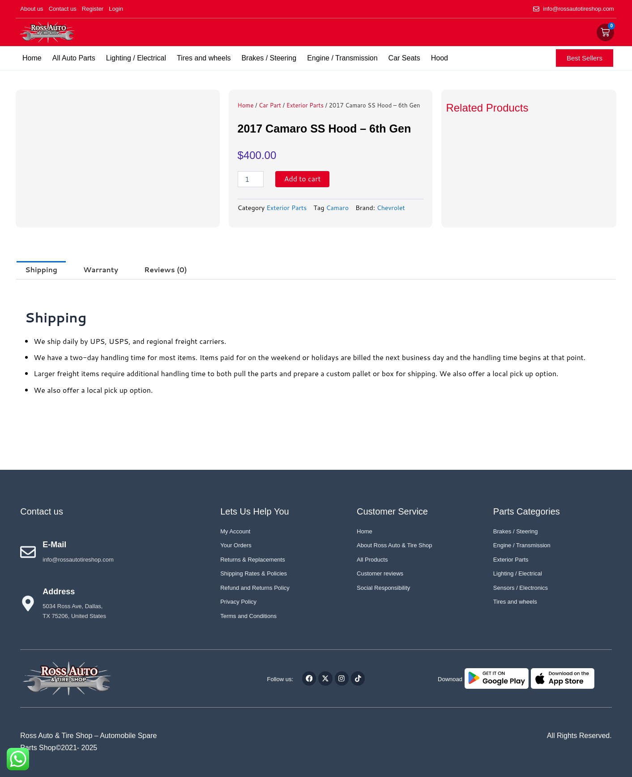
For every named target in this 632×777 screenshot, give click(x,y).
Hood (439, 58)
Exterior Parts (305, 105)
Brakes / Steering (268, 58)
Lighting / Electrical (136, 58)
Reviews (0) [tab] (169, 270)
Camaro (338, 207)
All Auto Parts (73, 58)
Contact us (63, 8)
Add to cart (302, 179)
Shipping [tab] (41, 270)
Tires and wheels (204, 58)
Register (92, 8)
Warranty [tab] (102, 270)
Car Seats (404, 58)
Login (116, 8)
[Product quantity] (251, 179)
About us (31, 8)
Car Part (270, 105)
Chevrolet (392, 207)
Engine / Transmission (342, 58)
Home (32, 58)
